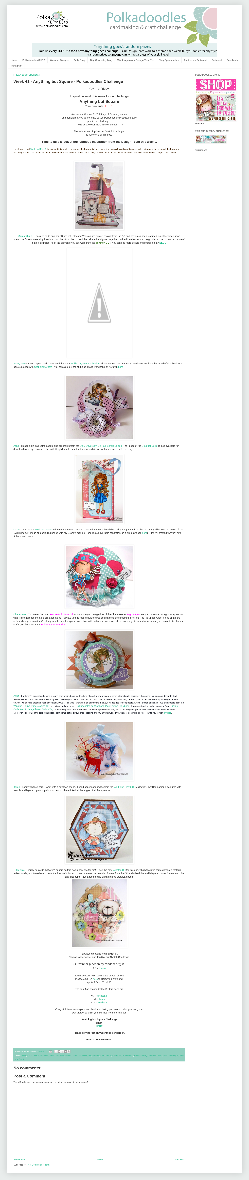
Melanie (20, 870)
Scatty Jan (19, 363)
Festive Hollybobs (73, 1056)
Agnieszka (101, 995)
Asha (16, 446)
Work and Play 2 (155, 1056)
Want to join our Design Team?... (135, 60)
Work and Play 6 (38, 149)
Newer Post (20, 1159)
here (120, 367)
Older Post (179, 1159)
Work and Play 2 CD (125, 787)
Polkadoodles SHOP (33, 60)
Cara (16, 529)
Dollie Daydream (56, 1056)
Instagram (16, 65)
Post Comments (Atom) (38, 1164)
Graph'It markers (43, 367)
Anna (16, 696)
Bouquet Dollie (149, 446)
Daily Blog (79, 60)
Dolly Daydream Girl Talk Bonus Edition (101, 446)
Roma (101, 999)
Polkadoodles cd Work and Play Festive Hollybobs (102, 706)
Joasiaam (102, 1002)
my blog (167, 713)
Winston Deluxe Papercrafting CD (31, 706)
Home (14, 60)
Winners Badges (59, 60)
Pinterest (217, 60)
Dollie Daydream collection (85, 363)
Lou (89, 1056)
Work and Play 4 (44, 529)
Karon (16, 787)
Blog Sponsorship (169, 60)
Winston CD (119, 870)
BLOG (162, 242)
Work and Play (140, 1056)
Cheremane (19, 614)
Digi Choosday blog (101, 60)
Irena (102, 968)
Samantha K (25, 236)
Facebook (232, 60)
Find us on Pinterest (195, 60)
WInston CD (128, 1056)
